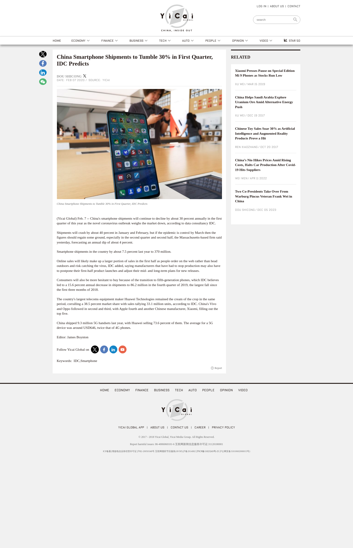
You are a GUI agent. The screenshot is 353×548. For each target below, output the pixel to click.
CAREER (200, 427)
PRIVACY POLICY (223, 427)
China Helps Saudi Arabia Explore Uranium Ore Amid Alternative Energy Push (264, 102)
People (208, 390)
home (104, 390)
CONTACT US (179, 427)
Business (162, 390)
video (243, 390)
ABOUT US (277, 6)
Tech (179, 390)
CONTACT (293, 6)
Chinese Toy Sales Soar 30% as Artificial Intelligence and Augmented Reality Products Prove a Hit (265, 133)
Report (218, 368)
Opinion (226, 390)
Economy (122, 390)
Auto (192, 390)
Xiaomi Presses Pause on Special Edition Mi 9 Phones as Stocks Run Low (265, 73)
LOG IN (261, 6)
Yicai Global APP (131, 427)
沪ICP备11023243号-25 (207, 451)
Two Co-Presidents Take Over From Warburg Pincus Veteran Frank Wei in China (263, 196)
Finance (142, 390)
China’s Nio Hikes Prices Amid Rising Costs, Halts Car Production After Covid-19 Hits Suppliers (265, 165)
